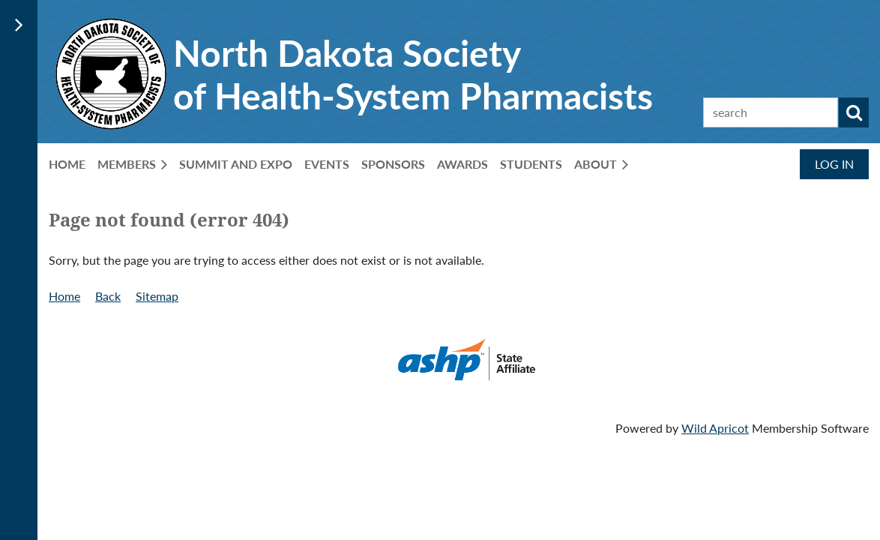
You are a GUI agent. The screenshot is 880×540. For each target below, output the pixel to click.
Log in (834, 164)
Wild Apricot (715, 428)
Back (108, 296)
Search (854, 113)
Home (64, 296)
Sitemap (157, 296)
